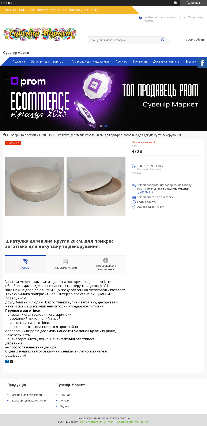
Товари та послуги (22, 135)
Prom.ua (125, 418)
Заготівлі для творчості (48, 61)
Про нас (121, 61)
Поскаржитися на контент (96, 422)
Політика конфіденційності (132, 422)
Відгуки (191, 61)
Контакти (140, 61)
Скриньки (45, 135)
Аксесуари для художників (90, 61)
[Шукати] (162, 40)
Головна (19, 61)
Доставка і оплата (166, 61)
